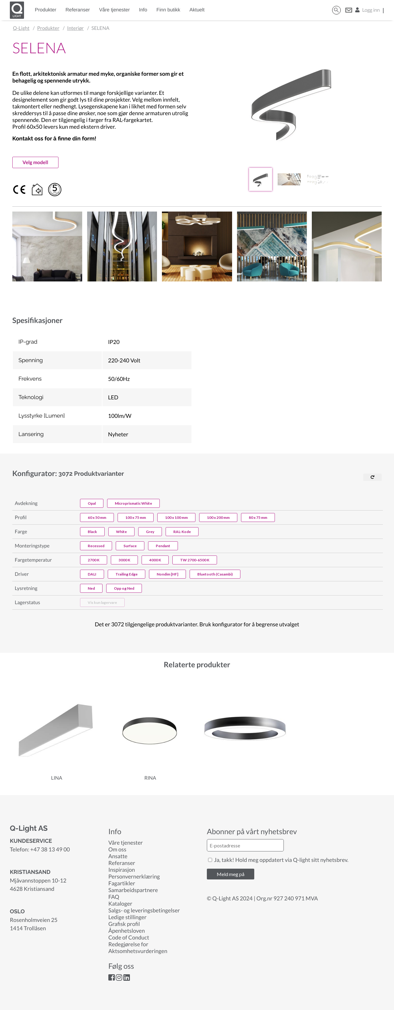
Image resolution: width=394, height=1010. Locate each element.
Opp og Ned (124, 588)
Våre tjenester (114, 10)
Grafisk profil (124, 923)
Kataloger (120, 903)
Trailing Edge (126, 574)
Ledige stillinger (127, 917)
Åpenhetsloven (126, 930)
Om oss (117, 849)
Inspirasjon (121, 869)
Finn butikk (168, 10)
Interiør (75, 28)
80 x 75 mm (258, 517)
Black (92, 531)
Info (143, 10)
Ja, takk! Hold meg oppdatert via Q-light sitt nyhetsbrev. (278, 859)
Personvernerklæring (134, 876)
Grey (150, 531)
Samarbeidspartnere (133, 890)
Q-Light (21, 28)
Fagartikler (121, 883)
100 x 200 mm (218, 517)
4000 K (155, 560)
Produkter (45, 10)
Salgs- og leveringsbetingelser (144, 910)
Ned (91, 588)
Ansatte (117, 856)
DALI (92, 574)
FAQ (113, 896)
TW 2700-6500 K (194, 560)
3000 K (124, 560)
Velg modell (35, 162)
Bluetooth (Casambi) (215, 574)
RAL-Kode (182, 531)
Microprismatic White (133, 503)
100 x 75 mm (135, 517)
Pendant (163, 545)
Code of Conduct (128, 937)
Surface (130, 545)
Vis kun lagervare (102, 602)
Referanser (78, 10)
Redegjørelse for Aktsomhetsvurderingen (137, 947)
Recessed (96, 545)
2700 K (93, 560)
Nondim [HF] (167, 574)
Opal (92, 503)
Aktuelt (197, 10)
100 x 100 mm (176, 517)
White (121, 531)
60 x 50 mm (97, 517)
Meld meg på (230, 874)
